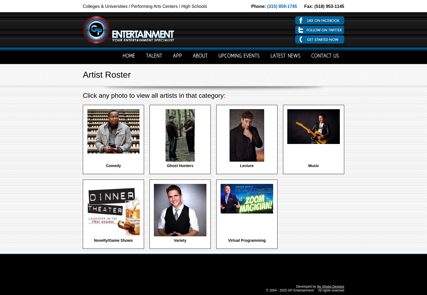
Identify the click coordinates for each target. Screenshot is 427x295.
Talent (154, 56)
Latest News (285, 56)
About (200, 56)
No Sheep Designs (330, 286)
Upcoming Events (239, 56)
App (177, 56)
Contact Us (325, 56)
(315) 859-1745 (282, 6)
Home (129, 56)
